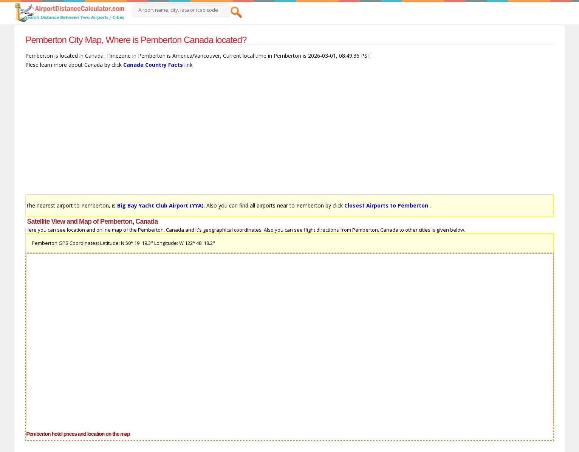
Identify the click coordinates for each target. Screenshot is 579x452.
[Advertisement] (252, 135)
